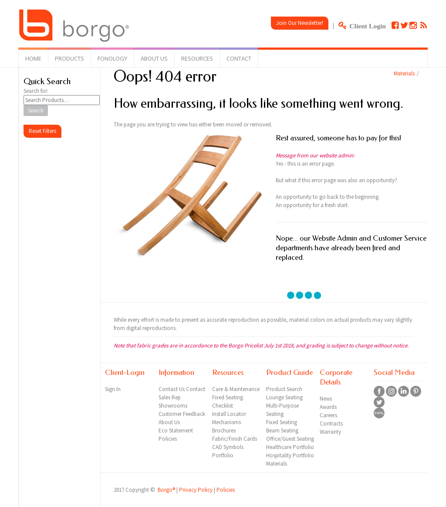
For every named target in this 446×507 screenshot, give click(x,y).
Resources (197, 58)
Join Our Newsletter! (299, 23)
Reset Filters (42, 131)
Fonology (112, 58)
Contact (238, 58)
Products (69, 58)
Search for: (36, 91)
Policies (225, 489)
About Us (154, 58)
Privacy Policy (196, 489)
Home (33, 58)
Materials (404, 73)
